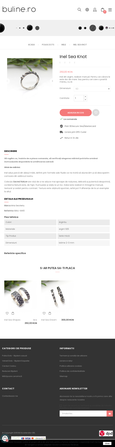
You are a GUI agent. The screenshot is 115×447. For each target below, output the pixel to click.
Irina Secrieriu (17, 205)
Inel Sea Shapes (12, 319)
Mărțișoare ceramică (12, 376)
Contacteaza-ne (10, 396)
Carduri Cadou (9, 366)
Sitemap (63, 376)
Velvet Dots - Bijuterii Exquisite (15, 360)
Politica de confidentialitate (72, 371)
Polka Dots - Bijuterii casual (14, 355)
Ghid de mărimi (12, 167)
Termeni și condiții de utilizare (73, 355)
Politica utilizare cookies (71, 366)
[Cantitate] (79, 98)
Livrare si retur (66, 360)
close (107, 443)
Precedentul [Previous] (7, 81)
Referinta (8, 211)
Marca (7, 205)
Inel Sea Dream (49, 319)
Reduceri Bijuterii (10, 371)
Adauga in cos (75, 112)
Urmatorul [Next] (52, 81)
